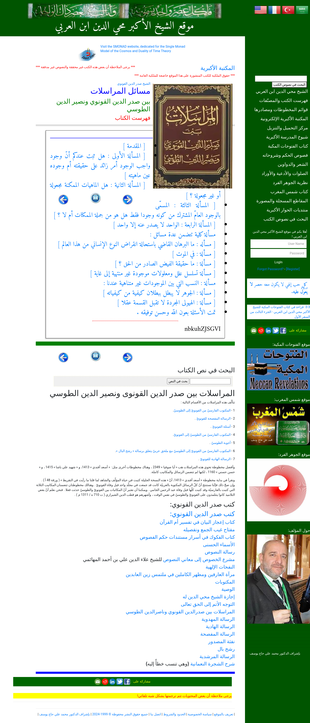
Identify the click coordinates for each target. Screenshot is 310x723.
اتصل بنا (155, 714)
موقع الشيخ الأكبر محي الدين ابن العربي (124, 26)
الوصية (228, 589)
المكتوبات (225, 582)
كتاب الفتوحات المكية (288, 146)
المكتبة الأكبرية (218, 68)
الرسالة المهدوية (218, 619)
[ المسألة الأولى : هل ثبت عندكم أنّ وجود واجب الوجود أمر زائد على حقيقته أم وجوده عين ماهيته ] (100, 165)
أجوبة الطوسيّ (220, 443)
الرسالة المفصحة (217, 634)
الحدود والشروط (174, 714)
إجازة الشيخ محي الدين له (209, 597)
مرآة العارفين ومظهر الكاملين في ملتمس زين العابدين (180, 574)
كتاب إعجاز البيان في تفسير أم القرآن (197, 522)
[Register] (293, 269)
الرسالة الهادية (220, 626)
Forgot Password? (270, 269)
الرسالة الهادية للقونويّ (215, 459)
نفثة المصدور (221, 641)
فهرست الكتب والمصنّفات (283, 100)
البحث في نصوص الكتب (289, 85)
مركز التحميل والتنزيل (287, 127)
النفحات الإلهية (220, 567)
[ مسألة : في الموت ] (194, 254)
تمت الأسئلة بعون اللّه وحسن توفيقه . (176, 312)
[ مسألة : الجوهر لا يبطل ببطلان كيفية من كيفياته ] (159, 293)
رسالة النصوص (220, 552)
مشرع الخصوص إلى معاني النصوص (199, 559)
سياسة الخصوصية (200, 714)
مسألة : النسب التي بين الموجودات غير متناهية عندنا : (160, 283)
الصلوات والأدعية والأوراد (285, 173)
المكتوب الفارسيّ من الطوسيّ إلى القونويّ (202, 435)
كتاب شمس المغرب (289, 191)
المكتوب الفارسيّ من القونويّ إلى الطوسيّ (202, 410)
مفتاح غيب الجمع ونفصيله (209, 529)
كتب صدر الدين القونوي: (202, 514)
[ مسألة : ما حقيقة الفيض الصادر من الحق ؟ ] (165, 264)
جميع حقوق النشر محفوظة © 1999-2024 (120, 714)
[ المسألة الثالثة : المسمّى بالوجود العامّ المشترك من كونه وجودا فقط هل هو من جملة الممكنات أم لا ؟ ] (137, 210)
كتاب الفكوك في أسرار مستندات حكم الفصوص (187, 537)
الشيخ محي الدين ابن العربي (282, 91)
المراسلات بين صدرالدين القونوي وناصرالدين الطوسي (180, 612)
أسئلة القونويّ (221, 426)
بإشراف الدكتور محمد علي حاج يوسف (64, 714)
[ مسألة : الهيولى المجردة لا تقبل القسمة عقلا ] (166, 302)
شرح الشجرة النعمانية (212, 664)
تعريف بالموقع (223, 714)
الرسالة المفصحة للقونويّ (213, 418)
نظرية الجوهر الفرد (290, 182)
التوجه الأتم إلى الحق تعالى (208, 604)
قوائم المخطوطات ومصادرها (281, 109)
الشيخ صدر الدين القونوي (133, 84)
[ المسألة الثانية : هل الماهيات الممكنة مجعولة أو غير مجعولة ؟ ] (135, 190)
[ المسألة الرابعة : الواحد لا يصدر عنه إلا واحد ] (164, 225)
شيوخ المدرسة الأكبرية (287, 136)
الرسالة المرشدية (217, 656)
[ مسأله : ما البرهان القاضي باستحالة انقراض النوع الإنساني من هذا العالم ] (137, 244)
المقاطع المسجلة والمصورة (282, 200)
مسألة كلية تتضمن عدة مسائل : (183, 234)
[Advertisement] (278, 43)
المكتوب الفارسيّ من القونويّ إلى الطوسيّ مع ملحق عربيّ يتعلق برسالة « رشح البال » (173, 451)
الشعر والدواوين (293, 164)
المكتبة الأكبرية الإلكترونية (284, 118)
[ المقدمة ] (134, 146)
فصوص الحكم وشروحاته (285, 155)
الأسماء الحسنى (219, 544)
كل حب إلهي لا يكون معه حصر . (279, 288)
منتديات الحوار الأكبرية (287, 209)
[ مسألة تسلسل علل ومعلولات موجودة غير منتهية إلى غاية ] (153, 273)
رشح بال (226, 649)
